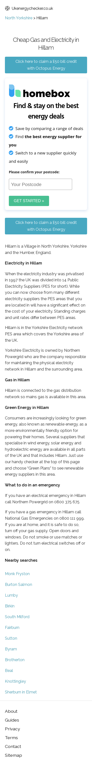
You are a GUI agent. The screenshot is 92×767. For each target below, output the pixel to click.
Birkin (9, 606)
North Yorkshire (18, 18)
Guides (12, 720)
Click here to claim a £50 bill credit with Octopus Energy (46, 65)
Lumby (11, 595)
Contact (13, 746)
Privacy (12, 728)
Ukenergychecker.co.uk (29, 8)
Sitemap (13, 755)
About (11, 711)
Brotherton (15, 659)
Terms (11, 737)
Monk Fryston (17, 573)
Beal (9, 670)
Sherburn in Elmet (21, 692)
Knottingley (15, 681)
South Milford (17, 616)
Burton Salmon (18, 584)
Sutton (11, 638)
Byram (11, 649)
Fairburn (12, 627)
